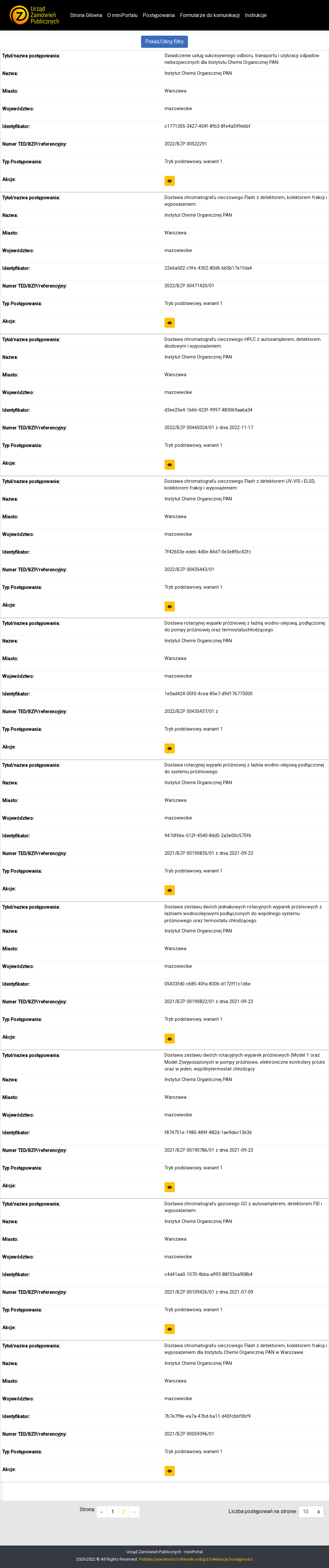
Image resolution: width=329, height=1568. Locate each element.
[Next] (134, 1512)
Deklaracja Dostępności (231, 1559)
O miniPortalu (122, 15)
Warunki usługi (193, 1559)
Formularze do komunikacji (210, 15)
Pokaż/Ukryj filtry (164, 42)
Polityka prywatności (158, 1559)
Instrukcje (256, 15)
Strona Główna (87, 14)
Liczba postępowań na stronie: (263, 1511)
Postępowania (159, 15)
